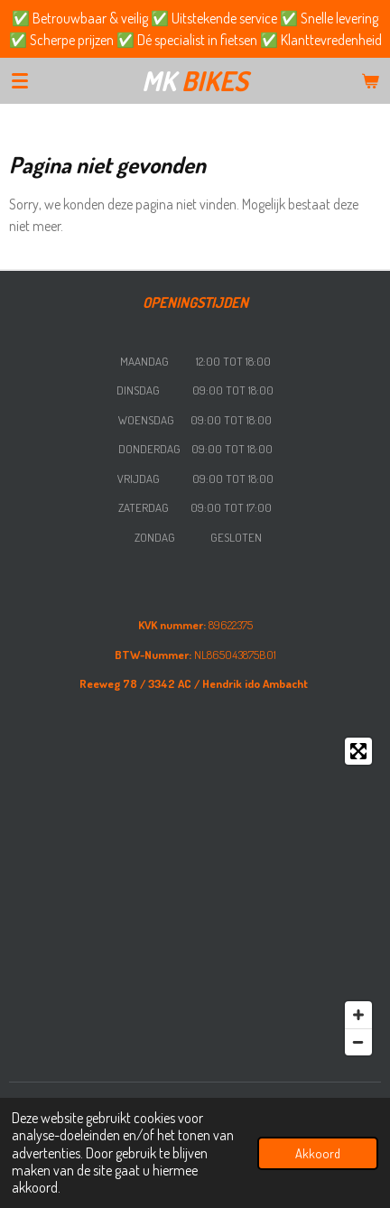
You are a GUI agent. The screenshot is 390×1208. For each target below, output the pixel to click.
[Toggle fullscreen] (358, 751)
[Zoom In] (358, 1014)
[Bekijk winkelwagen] (370, 80)
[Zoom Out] (358, 1041)
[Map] (195, 896)
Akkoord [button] (317, 1153)
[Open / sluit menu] (20, 80)
